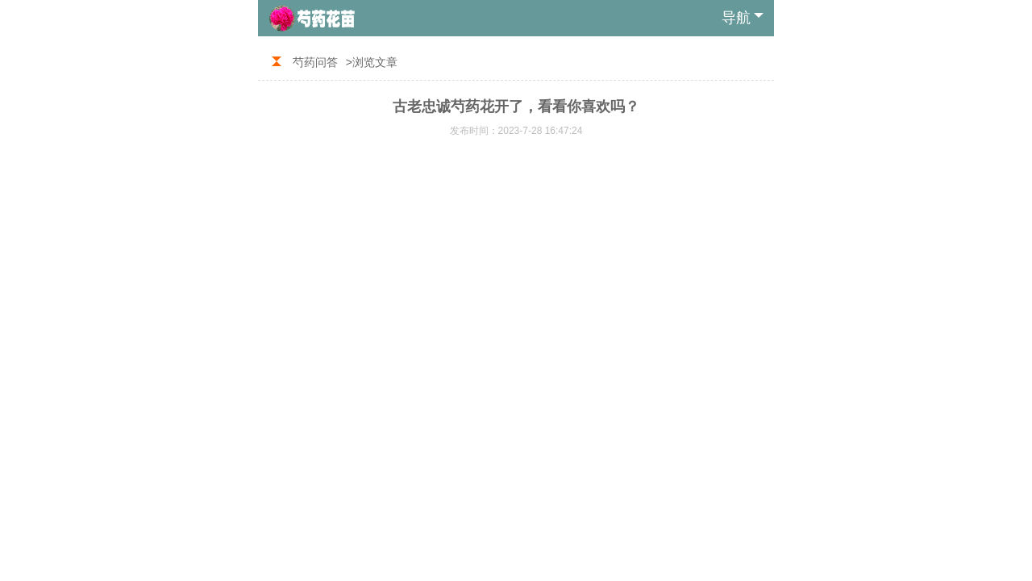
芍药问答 (315, 62)
